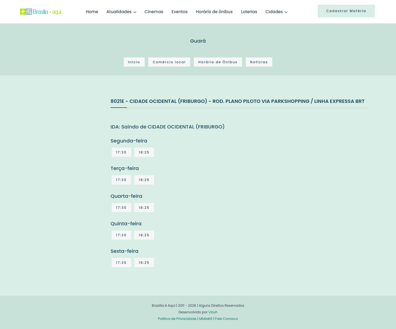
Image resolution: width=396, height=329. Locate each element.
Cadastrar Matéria (346, 11)
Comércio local (169, 62)
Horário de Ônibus (218, 62)
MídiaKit (205, 318)
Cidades (274, 12)
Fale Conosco (226, 318)
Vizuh (213, 312)
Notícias (259, 62)
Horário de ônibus (214, 12)
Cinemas (154, 12)
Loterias (249, 12)
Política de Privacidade (177, 318)
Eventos (180, 12)
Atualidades (119, 12)
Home (92, 12)
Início (134, 62)
